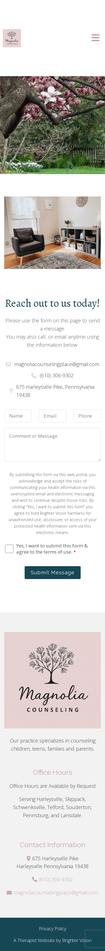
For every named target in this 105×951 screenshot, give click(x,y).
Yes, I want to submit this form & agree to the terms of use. (52, 549)
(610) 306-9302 (56, 879)
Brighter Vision (77, 940)
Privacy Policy (52, 928)
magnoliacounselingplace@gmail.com (55, 892)
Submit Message (52, 572)
